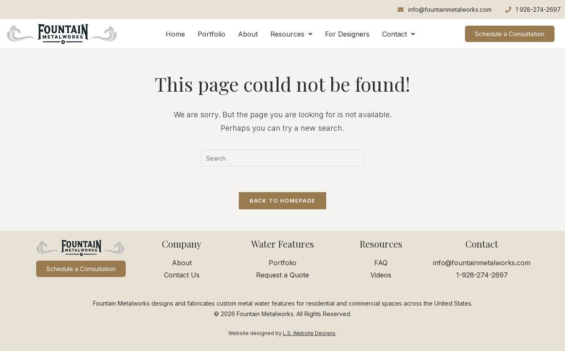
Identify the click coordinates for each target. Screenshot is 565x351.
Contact (398, 34)
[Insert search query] (282, 158)
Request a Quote (282, 275)
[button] (291, 34)
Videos (380, 275)
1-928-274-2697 (482, 275)
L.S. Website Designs (309, 333)
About (248, 34)
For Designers (347, 34)
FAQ (381, 263)
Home (175, 34)
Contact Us (182, 275)
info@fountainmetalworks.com (482, 263)
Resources (291, 34)
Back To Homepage (283, 200)
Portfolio (211, 34)
